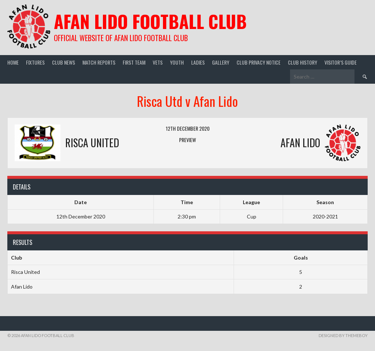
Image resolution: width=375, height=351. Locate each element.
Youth (177, 62)
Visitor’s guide (340, 62)
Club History (302, 62)
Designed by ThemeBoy (343, 335)
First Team (134, 62)
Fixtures (35, 62)
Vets (158, 62)
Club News (63, 62)
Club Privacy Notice (259, 62)
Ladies (198, 62)
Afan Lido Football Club (150, 21)
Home (13, 62)
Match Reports (98, 62)
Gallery (220, 62)
